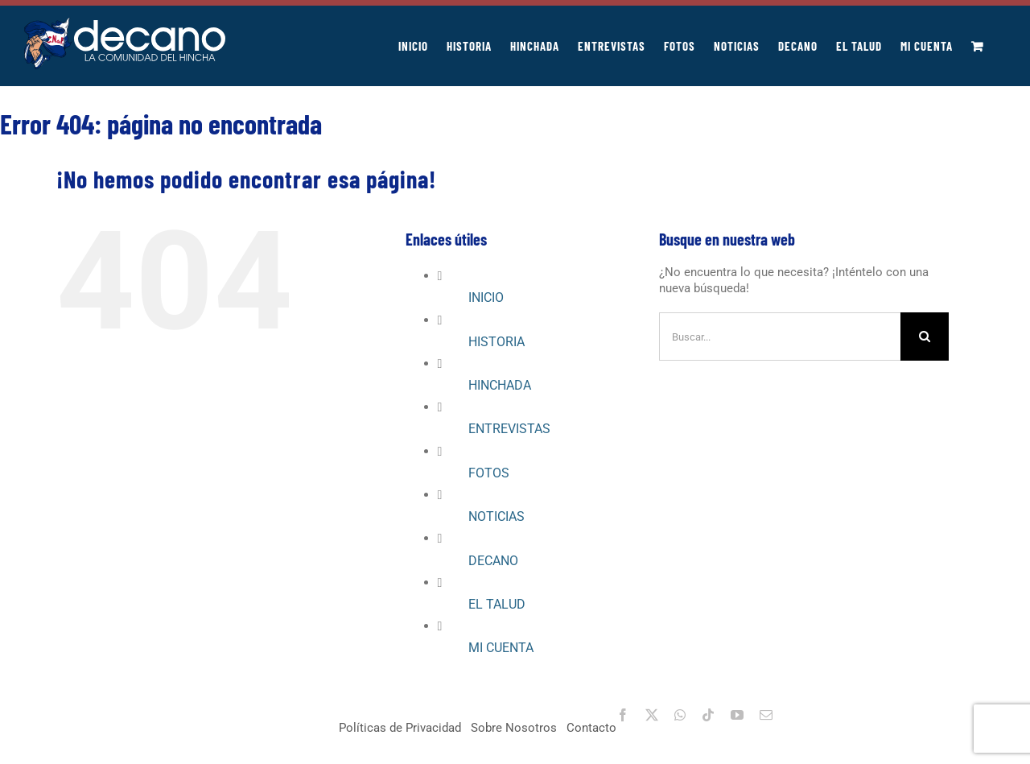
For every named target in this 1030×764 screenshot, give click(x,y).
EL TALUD (496, 604)
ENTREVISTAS (509, 428)
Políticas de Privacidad (400, 728)
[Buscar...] (779, 336)
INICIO (486, 297)
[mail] (766, 714)
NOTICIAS (496, 516)
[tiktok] (708, 714)
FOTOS (488, 473)
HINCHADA (499, 385)
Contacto (591, 728)
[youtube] (737, 714)
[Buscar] (924, 336)
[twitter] (651, 714)
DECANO (493, 560)
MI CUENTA (501, 647)
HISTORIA (496, 341)
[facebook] (622, 714)
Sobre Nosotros (514, 728)
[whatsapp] (680, 714)
